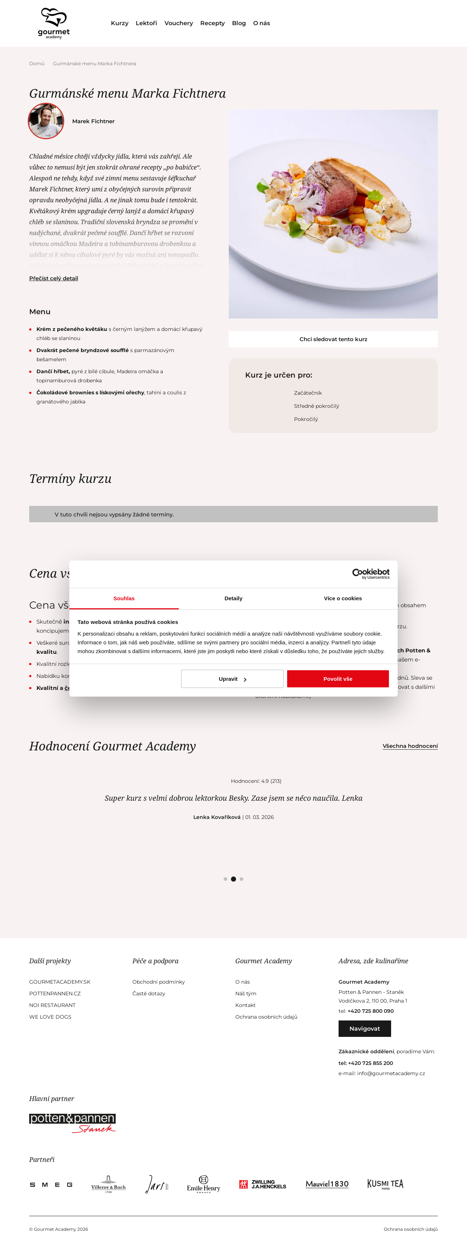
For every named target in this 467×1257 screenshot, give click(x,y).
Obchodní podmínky (158, 982)
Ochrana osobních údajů (266, 1017)
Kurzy (119, 23)
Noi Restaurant (52, 1005)
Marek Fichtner (74, 121)
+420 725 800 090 (371, 1011)
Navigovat (365, 1028)
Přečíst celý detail (53, 278)
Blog (239, 23)
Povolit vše (338, 679)
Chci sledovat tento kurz (333, 339)
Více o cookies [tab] (343, 598)
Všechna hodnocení (410, 745)
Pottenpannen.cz (55, 993)
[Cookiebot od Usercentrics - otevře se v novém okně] (358, 574)
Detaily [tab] (233, 598)
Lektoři (146, 23)
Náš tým (245, 993)
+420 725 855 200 (370, 1063)
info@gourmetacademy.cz (391, 1073)
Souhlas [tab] (124, 598)
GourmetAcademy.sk (59, 982)
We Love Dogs (50, 1017)
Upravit (233, 679)
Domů (37, 63)
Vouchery (179, 23)
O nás (261, 23)
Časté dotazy (148, 993)
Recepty (212, 23)
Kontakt (245, 1005)
